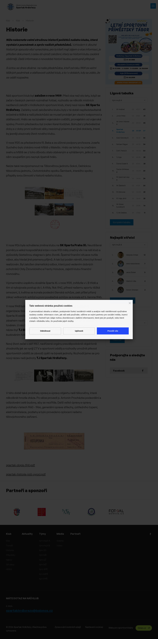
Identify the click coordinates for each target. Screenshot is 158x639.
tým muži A (44, 540)
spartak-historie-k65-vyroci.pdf (26, 474)
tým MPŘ (43, 574)
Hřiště (9, 569)
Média (60, 533)
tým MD (43, 555)
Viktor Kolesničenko (133, 264)
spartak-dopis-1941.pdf (20, 465)
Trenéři (9, 545)
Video (59, 545)
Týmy (42, 533)
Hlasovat (117, 340)
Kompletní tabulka (121, 222)
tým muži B (44, 545)
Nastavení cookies (94, 627)
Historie (30, 20)
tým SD (42, 550)
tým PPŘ (43, 578)
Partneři (75, 533)
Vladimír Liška (131, 281)
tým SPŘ (43, 569)
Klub (8, 20)
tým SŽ (42, 559)
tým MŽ (43, 564)
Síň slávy (10, 564)
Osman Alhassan (132, 290)
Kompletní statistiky (122, 300)
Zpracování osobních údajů (68, 627)
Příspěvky (10, 555)
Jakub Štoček (131, 272)
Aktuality (27, 533)
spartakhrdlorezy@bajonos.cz (29, 610)
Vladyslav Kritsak (132, 255)
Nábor (9, 559)
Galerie (60, 540)
